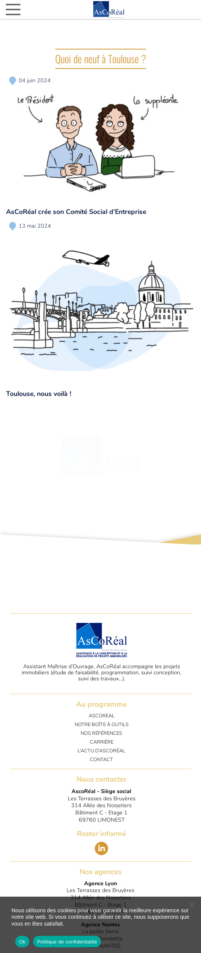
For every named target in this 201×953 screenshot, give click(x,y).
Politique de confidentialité (67, 942)
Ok (22, 942)
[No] (191, 904)
